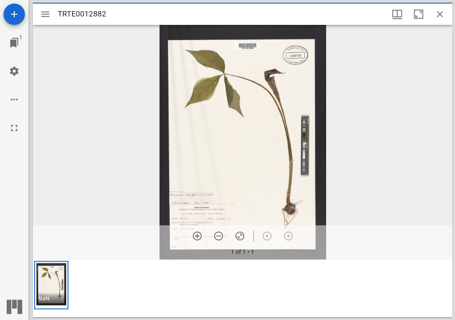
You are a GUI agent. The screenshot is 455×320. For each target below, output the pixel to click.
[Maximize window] (418, 14)
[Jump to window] (14, 42)
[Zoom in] (197, 236)
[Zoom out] (218, 236)
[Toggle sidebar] (45, 14)
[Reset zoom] (240, 236)
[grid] (242, 288)
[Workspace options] (14, 99)
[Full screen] (14, 128)
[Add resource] (14, 14)
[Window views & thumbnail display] (397, 14)
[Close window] (440, 14)
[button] (51, 285)
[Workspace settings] (14, 71)
